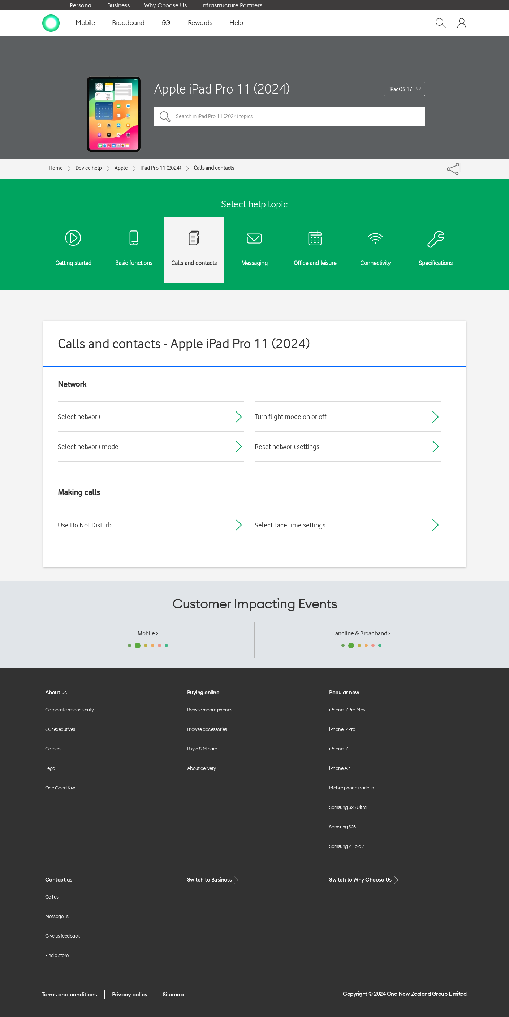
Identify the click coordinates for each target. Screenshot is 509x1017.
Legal (50, 768)
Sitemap (173, 994)
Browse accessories (207, 729)
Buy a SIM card (202, 748)
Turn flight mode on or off (291, 417)
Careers (53, 748)
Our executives (60, 729)
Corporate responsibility (69, 709)
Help (236, 22)
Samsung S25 (342, 826)
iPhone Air (339, 768)
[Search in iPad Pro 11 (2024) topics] (289, 116)
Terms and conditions (69, 994)
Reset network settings (287, 447)
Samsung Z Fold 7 (346, 846)
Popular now (344, 692)
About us (56, 692)
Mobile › (148, 633)
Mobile (85, 22)
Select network (79, 417)
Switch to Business (214, 880)
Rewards (200, 22)
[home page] (51, 22)
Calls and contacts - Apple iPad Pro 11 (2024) (184, 343)
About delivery (201, 768)
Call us (52, 897)
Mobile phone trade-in (351, 787)
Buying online (203, 692)
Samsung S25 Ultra (348, 807)
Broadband (128, 22)
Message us (57, 916)
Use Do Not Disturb (85, 525)
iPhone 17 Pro (342, 729)
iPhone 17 (338, 748)
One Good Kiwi (60, 787)
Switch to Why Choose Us (364, 880)
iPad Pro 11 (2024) (161, 168)
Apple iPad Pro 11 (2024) (222, 89)
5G (166, 22)
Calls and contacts (214, 168)
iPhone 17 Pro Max (347, 709)
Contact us (58, 879)
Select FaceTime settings (290, 525)
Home (56, 168)
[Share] (460, 167)
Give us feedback (62, 936)
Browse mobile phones (209, 709)
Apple (121, 168)
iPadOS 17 (400, 89)
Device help (89, 168)
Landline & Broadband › (361, 633)
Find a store (57, 955)
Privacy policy (130, 994)
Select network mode (88, 447)
